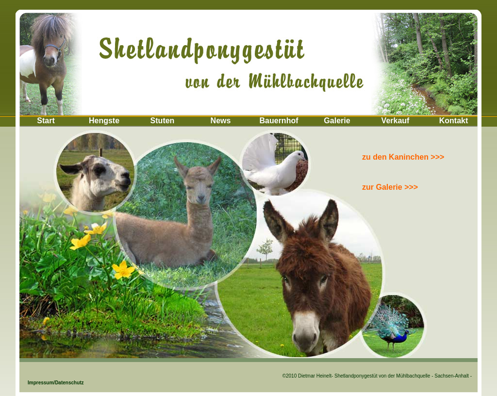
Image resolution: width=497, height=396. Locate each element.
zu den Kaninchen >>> (403, 157)
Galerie (337, 120)
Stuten (162, 120)
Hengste (104, 120)
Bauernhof (279, 120)
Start (45, 120)
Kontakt (453, 120)
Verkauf (395, 120)
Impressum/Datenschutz (47, 382)
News (221, 120)
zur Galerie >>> (390, 187)
